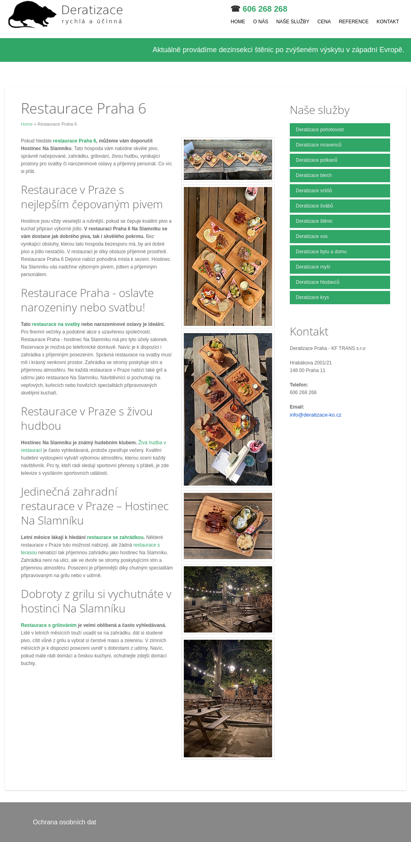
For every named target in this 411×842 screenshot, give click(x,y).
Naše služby (292, 21)
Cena (324, 21)
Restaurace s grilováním (49, 625)
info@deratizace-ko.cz (316, 415)
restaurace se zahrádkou (115, 537)
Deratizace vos (312, 236)
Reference (353, 21)
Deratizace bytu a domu (321, 251)
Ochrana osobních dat (64, 822)
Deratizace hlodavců (318, 282)
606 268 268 (265, 8)
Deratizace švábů (314, 206)
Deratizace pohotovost (320, 129)
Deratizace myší (313, 267)
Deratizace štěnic (314, 221)
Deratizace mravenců (318, 145)
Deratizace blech (314, 175)
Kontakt (387, 21)
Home (238, 21)
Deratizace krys (312, 297)
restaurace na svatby (56, 324)
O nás (260, 21)
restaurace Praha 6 (74, 141)
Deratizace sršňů (314, 190)
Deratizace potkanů (316, 160)
